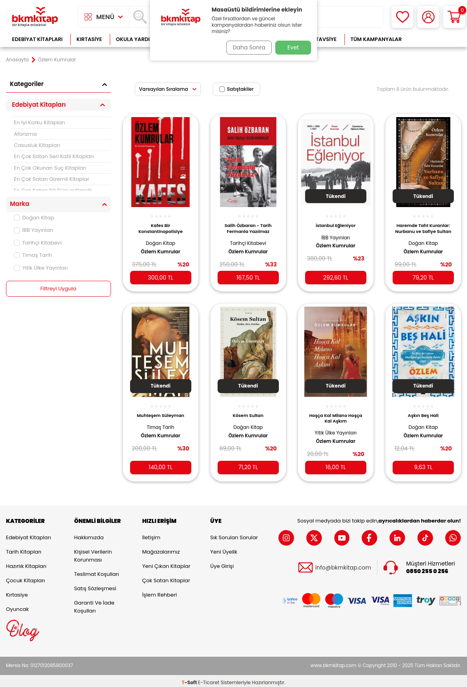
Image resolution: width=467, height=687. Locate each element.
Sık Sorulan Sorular (234, 534)
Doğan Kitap (34, 217)
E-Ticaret (209, 679)
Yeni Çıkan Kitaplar (166, 563)
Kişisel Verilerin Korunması (93, 552)
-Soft (190, 679)
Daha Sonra (246, 47)
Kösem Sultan (248, 409)
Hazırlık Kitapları (26, 563)
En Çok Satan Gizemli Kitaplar (51, 179)
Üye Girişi (222, 563)
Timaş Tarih (33, 255)
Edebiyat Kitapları (37, 39)
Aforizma (25, 134)
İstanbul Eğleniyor (336, 221)
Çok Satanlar (435, 39)
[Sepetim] (454, 17)
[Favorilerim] (402, 17)
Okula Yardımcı (138, 39)
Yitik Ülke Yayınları (41, 268)
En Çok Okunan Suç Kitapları (50, 168)
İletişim (151, 534)
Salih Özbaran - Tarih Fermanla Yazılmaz (247, 224)
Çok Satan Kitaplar (166, 577)
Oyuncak (17, 606)
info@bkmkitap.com (343, 564)
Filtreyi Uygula (58, 289)
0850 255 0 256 (427, 568)
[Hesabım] (428, 17)
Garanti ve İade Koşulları (94, 603)
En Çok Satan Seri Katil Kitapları (53, 156)
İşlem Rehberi (159, 591)
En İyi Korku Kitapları (39, 122)
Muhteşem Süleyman (160, 409)
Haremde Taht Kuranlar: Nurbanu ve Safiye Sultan (423, 226)
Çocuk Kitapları (25, 577)
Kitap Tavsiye (318, 39)
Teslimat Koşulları (96, 571)
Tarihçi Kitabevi (38, 243)
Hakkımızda (88, 534)
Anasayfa (17, 60)
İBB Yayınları (33, 230)
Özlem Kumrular (160, 247)
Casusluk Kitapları (37, 145)
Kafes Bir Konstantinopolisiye (160, 224)
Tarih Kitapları (23, 548)
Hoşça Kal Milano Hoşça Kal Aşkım (336, 412)
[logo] (35, 17)
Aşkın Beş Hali (423, 409)
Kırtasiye (89, 39)
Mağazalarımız (161, 548)
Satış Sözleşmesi (95, 585)
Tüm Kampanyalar (376, 39)
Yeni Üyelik (223, 548)
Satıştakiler (236, 89)
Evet (293, 47)
